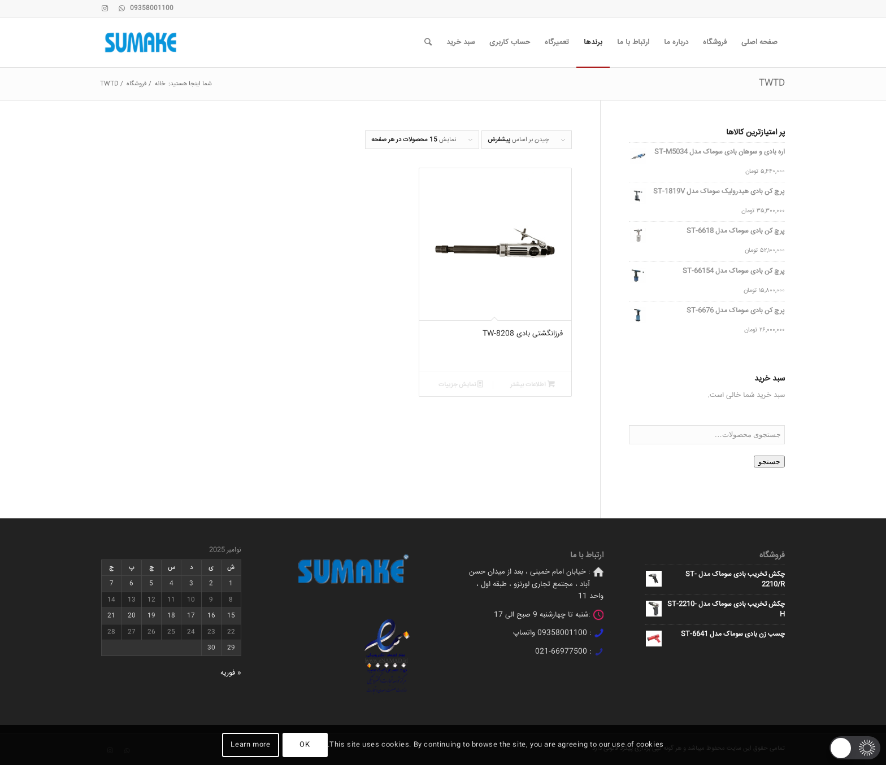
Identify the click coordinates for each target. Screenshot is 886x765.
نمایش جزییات (460, 385)
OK (304, 745)
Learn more (250, 745)
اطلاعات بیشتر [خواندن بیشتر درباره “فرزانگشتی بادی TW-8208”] (532, 385)
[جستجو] (428, 42)
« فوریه (230, 673)
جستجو (769, 461)
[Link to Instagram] (104, 8)
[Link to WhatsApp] (121, 8)
